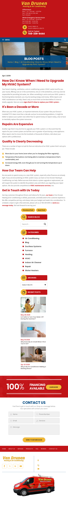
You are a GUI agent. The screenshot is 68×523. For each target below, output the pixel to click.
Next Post (41, 210)
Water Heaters (32, 270)
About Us (11, 449)
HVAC (27, 258)
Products (29, 449)
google (15, 466)
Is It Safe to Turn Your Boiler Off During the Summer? (32, 318)
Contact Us (53, 449)
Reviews (43, 449)
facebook (4, 466)
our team (49, 195)
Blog (27, 242)
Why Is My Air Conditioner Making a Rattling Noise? (33, 368)
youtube (21, 466)
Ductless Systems (33, 246)
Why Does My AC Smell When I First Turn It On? (33, 343)
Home (4, 449)
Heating (28, 254)
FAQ (37, 449)
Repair (28, 266)
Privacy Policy (43, 516)
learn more (53, 387)
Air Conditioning (32, 238)
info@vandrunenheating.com (52, 469)
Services (20, 449)
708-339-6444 (36, 33)
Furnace (29, 250)
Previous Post (28, 210)
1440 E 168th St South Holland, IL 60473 (36, 27)
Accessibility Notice (56, 516)
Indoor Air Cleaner (33, 262)
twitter (10, 466)
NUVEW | (7, 516)
